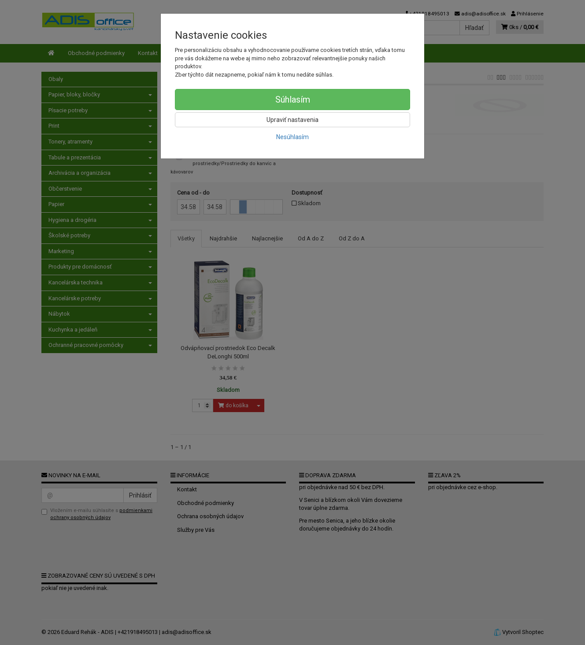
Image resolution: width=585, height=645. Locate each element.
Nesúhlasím (292, 136)
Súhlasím (292, 99)
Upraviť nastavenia (292, 119)
